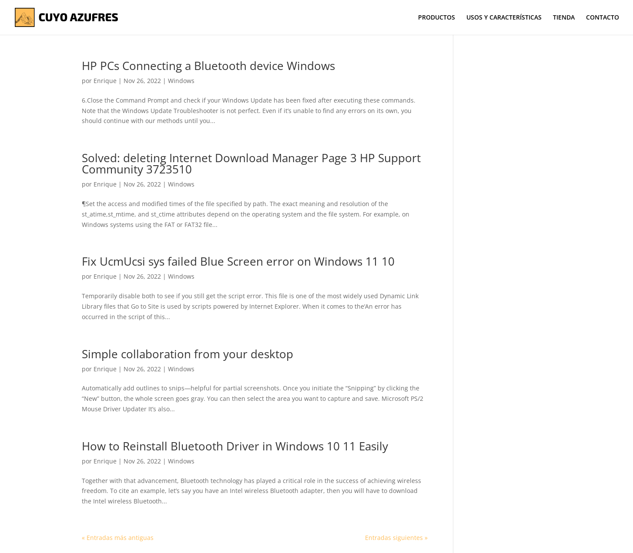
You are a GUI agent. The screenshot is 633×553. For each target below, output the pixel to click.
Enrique (105, 81)
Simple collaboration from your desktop (187, 354)
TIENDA (564, 17)
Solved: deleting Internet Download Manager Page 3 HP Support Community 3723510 (251, 163)
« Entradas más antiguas (118, 537)
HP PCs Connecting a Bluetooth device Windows (208, 65)
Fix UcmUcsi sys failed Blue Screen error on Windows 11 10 (238, 261)
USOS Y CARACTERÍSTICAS (504, 17)
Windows (181, 81)
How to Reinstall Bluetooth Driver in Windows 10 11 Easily (235, 446)
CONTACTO (602, 17)
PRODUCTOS (436, 17)
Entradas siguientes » (396, 537)
